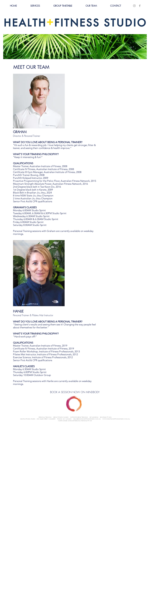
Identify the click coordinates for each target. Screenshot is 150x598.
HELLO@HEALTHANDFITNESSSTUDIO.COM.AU (87, 419)
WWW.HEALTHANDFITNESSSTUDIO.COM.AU (116, 419)
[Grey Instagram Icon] (134, 5)
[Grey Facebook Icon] (139, 5)
